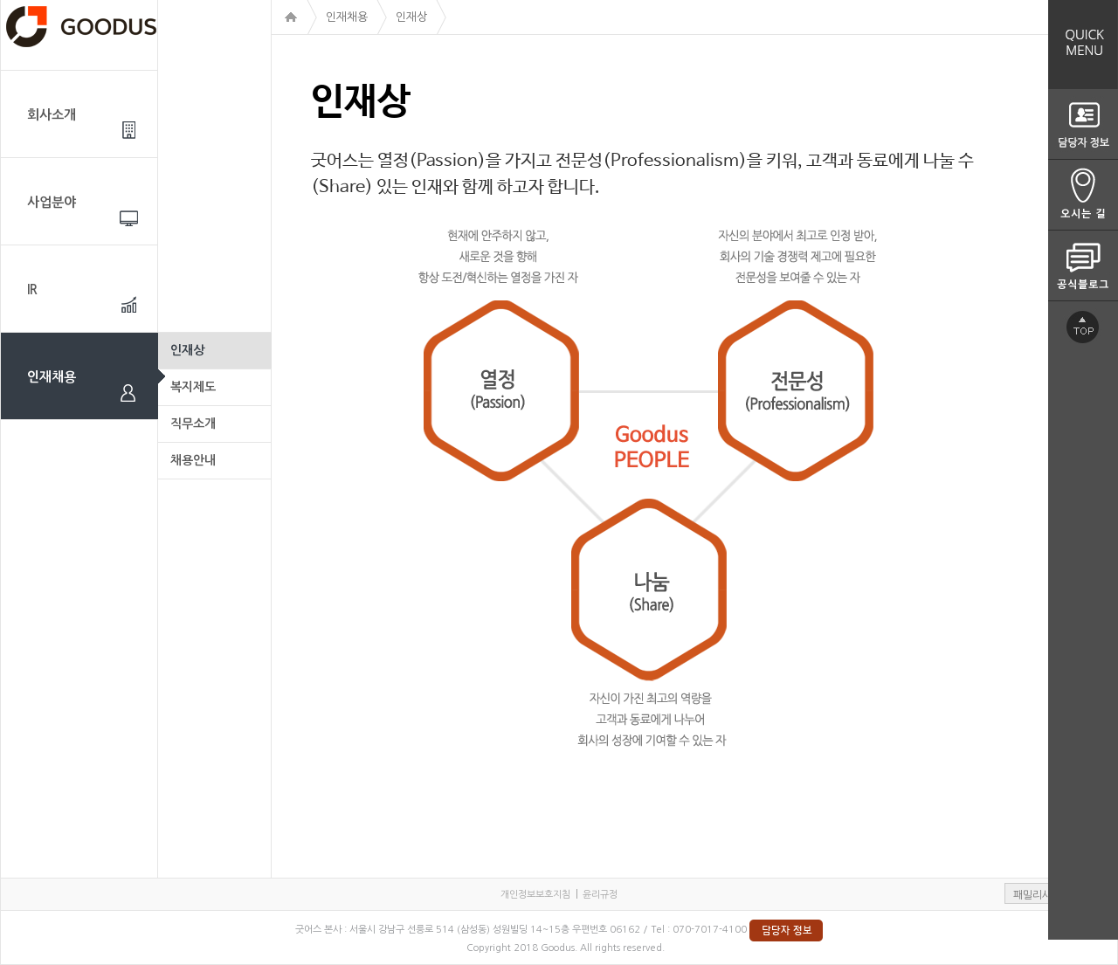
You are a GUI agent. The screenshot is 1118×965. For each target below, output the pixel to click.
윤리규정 (600, 895)
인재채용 (51, 376)
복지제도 (193, 387)
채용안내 (193, 460)
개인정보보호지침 (535, 895)
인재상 (187, 350)
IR (32, 289)
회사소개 (51, 114)
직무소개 (193, 423)
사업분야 (51, 202)
